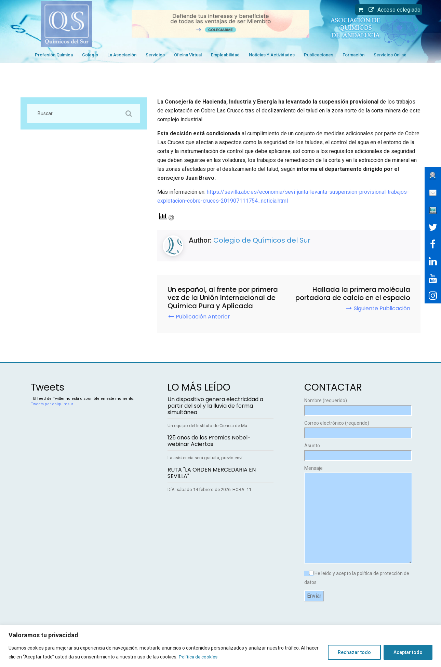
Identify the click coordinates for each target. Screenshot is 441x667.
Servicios (155, 54)
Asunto (357, 450)
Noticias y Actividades (272, 54)
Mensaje (357, 514)
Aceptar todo (408, 652)
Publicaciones (318, 54)
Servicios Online (390, 54)
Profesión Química (54, 54)
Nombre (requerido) (357, 405)
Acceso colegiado (392, 9)
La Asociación (121, 54)
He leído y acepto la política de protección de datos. (356, 578)
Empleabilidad (225, 54)
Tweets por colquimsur (52, 404)
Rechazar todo (354, 652)
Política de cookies (198, 656)
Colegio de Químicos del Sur (261, 240)
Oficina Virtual (188, 54)
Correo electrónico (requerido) (357, 428)
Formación (353, 54)
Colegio (90, 54)
